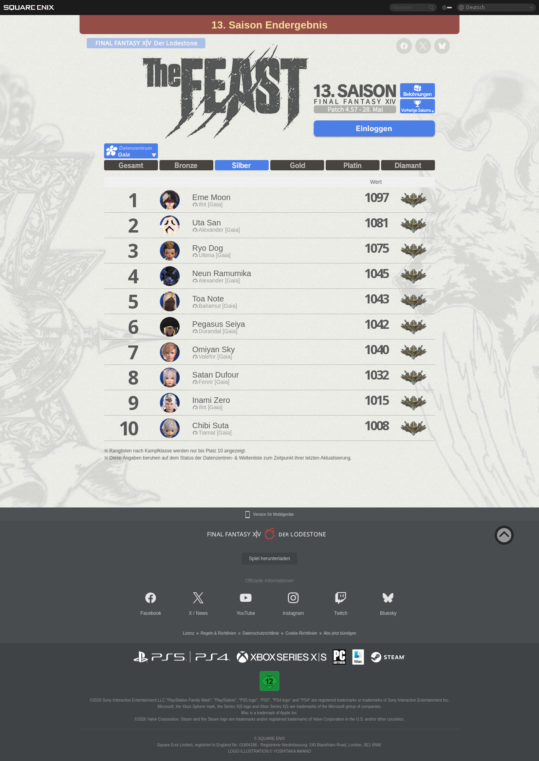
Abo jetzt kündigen (340, 633)
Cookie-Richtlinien (301, 633)
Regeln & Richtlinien (218, 633)
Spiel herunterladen (269, 558)
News (202, 613)
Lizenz (188, 633)
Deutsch (475, 7)
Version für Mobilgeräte (273, 515)
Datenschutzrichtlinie (261, 633)
